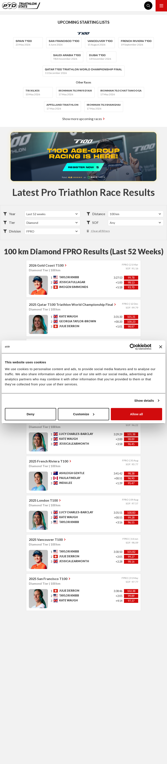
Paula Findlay (69, 478)
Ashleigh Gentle (72, 473)
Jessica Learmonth (74, 443)
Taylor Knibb (69, 277)
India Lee (65, 482)
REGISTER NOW (83, 156)
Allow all (136, 414)
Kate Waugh (68, 316)
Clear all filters (98, 231)
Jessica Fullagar (72, 282)
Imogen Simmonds (73, 287)
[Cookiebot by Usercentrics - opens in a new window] (132, 347)
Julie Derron (69, 326)
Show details (144, 400)
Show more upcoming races (82, 119)
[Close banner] (160, 346)
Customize (83, 414)
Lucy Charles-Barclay (76, 434)
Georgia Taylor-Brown (77, 321)
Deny (31, 414)
